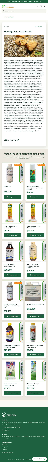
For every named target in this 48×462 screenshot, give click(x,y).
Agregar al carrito (12, 197)
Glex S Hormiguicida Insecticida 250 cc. (9, 265)
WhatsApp (6, 430)
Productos (4, 444)
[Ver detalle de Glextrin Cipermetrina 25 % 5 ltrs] (35, 291)
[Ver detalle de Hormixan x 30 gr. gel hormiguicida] (35, 370)
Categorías (5, 447)
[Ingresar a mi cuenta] (37, 6)
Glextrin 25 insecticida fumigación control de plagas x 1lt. (12, 306)
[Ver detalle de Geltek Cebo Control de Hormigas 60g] (35, 213)
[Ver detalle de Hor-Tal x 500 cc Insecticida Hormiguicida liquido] (12, 332)
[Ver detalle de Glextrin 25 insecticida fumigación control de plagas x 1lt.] (12, 291)
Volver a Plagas (8, 17)
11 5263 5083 (7, 427)
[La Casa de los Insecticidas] (13, 6)
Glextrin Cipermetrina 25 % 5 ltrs (35, 305)
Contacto (4, 449)
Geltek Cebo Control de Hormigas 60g (33, 227)
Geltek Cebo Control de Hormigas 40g (10, 227)
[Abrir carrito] (41, 6)
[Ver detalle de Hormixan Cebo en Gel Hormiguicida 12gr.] (12, 370)
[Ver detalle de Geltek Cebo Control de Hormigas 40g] (12, 213)
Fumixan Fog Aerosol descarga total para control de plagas (35, 188)
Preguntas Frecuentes (7, 452)
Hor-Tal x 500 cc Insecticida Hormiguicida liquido (12, 346)
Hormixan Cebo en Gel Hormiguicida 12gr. (10, 384)
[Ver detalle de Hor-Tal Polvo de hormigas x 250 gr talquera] (35, 332)
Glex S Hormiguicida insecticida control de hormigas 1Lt (33, 266)
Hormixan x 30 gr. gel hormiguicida (33, 384)
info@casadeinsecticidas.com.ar (12, 424)
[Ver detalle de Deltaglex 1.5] (12, 173)
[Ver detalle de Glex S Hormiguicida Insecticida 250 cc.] (12, 251)
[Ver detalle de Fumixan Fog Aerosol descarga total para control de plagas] (35, 173)
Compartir (38, 27)
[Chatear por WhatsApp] (39, 459)
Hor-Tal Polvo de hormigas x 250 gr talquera (35, 346)
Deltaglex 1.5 (7, 186)
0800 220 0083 (16, 427)
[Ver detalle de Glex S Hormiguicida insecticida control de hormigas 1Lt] (35, 251)
